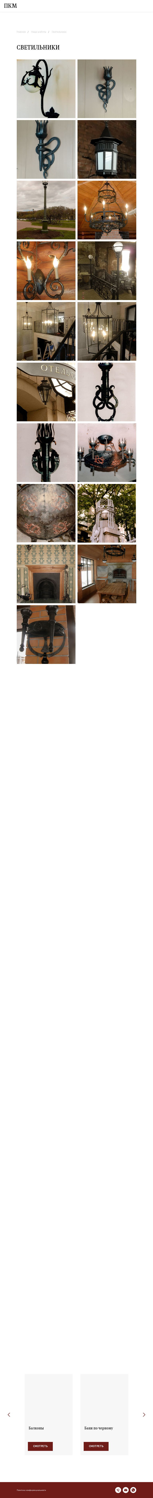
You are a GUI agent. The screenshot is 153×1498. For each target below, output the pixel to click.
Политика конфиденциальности (31, 1490)
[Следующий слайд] (144, 1415)
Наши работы (38, 31)
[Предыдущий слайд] (9, 1415)
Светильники (59, 31)
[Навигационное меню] (146, 6)
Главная (21, 31)
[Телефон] (118, 1490)
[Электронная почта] (126, 1490)
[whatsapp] (133, 1490)
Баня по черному (98, 1428)
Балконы (36, 1428)
